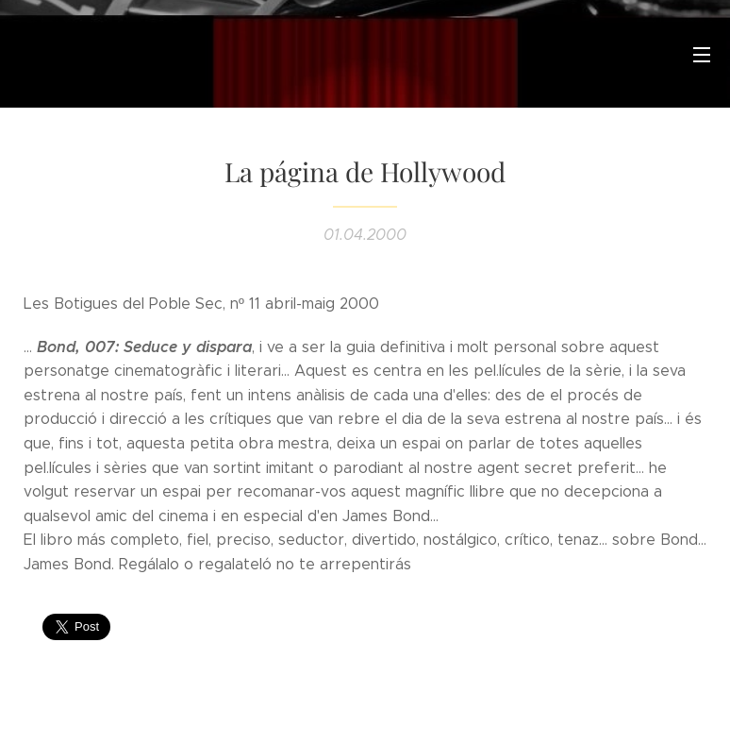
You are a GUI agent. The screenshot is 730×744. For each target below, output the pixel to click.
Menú (701, 55)
